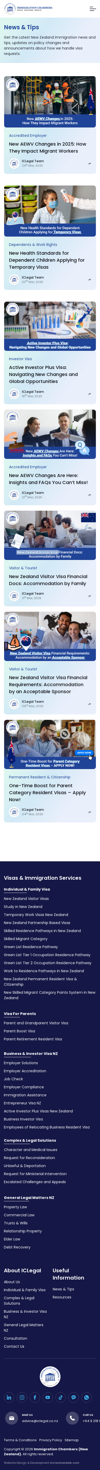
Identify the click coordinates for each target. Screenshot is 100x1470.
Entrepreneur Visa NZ (22, 1103)
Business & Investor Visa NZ (31, 1053)
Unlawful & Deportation (25, 1165)
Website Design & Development (41, 1463)
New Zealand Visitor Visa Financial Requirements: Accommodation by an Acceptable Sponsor (48, 684)
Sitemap (72, 1440)
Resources (62, 1297)
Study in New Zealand (23, 906)
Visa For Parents (20, 1013)
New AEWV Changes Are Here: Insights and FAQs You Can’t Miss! (48, 479)
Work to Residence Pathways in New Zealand (44, 971)
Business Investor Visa (23, 1119)
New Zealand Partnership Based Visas (37, 922)
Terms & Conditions (20, 1440)
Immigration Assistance (25, 1095)
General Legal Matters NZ (29, 1197)
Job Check (13, 1079)
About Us (12, 1281)
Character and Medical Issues (30, 1149)
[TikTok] (61, 1397)
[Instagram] (22, 1397)
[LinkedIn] (9, 1397)
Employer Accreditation (25, 1071)
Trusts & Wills (16, 1223)
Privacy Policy (50, 1440)
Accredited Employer (28, 135)
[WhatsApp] (86, 1397)
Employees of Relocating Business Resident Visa (47, 1127)
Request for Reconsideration (29, 1157)
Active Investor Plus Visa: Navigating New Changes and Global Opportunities (43, 374)
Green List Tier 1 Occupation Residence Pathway (47, 954)
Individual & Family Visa (27, 889)
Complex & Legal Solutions (30, 1140)
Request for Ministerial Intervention (35, 1173)
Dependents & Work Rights (33, 244)
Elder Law (12, 1239)
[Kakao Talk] (73, 1397)
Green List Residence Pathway (31, 946)
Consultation (15, 1338)
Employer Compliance (24, 1087)
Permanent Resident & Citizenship (40, 777)
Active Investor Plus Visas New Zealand (38, 1111)
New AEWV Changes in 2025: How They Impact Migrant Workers (47, 147)
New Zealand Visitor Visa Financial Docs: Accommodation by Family (48, 580)
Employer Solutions (21, 1063)
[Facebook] (35, 1397)
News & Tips (63, 1289)
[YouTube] (48, 1397)
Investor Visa (20, 358)
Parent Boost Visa (19, 1031)
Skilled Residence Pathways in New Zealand (42, 930)
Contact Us (14, 1346)
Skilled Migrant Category (26, 938)
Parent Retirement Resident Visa (33, 1039)
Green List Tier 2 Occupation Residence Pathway (47, 962)
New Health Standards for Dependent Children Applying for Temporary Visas (47, 260)
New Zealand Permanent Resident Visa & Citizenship (40, 981)
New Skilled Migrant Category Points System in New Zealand (49, 995)
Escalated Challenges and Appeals (35, 1181)
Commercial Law (19, 1215)
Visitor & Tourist (23, 568)
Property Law (15, 1207)
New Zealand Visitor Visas (26, 898)
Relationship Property (23, 1231)
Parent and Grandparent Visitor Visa (36, 1023)
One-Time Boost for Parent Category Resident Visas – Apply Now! (47, 792)
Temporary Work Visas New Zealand (36, 914)
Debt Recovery (17, 1247)
